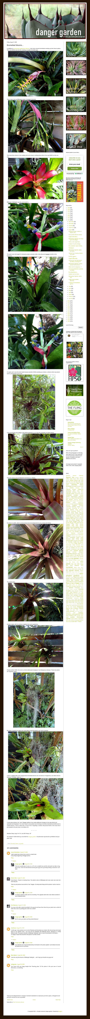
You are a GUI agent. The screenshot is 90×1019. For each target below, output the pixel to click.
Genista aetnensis (70, 530)
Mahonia (68, 552)
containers (69, 495)
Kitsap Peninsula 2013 (77, 544)
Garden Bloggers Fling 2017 (76, 521)
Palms (67, 578)
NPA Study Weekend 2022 (74, 565)
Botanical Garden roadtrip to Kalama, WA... (75, 232)
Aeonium (68, 475)
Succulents (80, 604)
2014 (69, 311)
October (71, 225)
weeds (72, 618)
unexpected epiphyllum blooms (21, 48)
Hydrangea (75, 540)
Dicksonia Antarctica (78, 499)
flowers (16, 843)
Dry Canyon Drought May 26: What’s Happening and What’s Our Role (74, 425)
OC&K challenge (77, 568)
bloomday (74, 484)
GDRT (82, 528)
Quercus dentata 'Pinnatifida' (72, 589)
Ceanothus (68, 492)
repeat (72, 590)
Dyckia (67, 501)
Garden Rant (71, 437)
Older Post (58, 999)
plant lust (81, 583)
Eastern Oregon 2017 (74, 500)
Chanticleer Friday (76, 492)
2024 (69, 211)
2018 (69, 303)
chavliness (13, 928)
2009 (69, 321)
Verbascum (68, 614)
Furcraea (78, 514)
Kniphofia (78, 546)
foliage (72, 512)
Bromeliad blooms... (73, 272)
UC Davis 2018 (74, 609)
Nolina (81, 564)
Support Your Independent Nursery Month (74, 605)
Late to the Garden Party (74, 432)
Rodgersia (81, 590)
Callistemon (80, 489)
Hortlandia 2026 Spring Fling (77, 536)
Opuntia (77, 570)
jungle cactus (77, 543)
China (82, 492)
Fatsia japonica (70, 509)
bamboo (71, 480)
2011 (69, 317)
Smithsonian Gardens (70, 599)
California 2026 (79, 487)
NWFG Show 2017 (78, 567)
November (71, 223)
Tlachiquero (71, 248)
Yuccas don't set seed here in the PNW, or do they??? (75, 261)
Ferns (78, 511)
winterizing (77, 620)
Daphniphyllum (74, 496)
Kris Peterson (14, 905)
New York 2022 (75, 564)
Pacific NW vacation (78, 577)
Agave (68, 477)
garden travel (77, 528)
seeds (81, 596)
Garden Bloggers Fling (77, 515)
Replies (14, 861)
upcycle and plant (70, 611)
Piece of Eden (71, 428)
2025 (69, 209)
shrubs (81, 598)
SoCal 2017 (77, 601)
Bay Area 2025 (79, 481)
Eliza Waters (14, 955)
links (78, 549)
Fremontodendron (69, 514)
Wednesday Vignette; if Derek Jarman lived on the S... (75, 264)
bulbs (67, 487)
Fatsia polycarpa (79, 509)
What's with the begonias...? (75, 267)
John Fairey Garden (70, 543)
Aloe (73, 477)
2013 (69, 313)
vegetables (80, 612)
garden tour (69, 528)
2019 (69, 301)
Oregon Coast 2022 (76, 572)
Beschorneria (73, 483)
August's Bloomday (73, 258)
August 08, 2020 (28, 864)
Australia (81, 478)
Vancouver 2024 (70, 612)
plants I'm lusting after (78, 584)
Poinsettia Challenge (76, 586)
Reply (12, 857)
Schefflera (81, 595)
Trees (67, 609)
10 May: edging (71, 445)
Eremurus (68, 505)
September (71, 227)
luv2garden (13, 964)
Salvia (79, 592)
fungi (75, 514)
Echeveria (81, 500)
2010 (69, 319)
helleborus (73, 534)
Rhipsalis (76, 590)
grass (67, 531)
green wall (71, 531)
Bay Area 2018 (72, 481)
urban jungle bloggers (79, 611)
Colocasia (68, 493)
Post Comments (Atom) (18, 1002)
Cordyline (76, 495)
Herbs (77, 534)
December (71, 221)
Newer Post (10, 999)
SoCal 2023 (77, 602)
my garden (21, 843)
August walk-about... (73, 236)
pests (82, 578)
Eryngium (74, 505)
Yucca (79, 621)
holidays (68, 536)
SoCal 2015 (71, 601)
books (81, 484)
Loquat (70, 550)
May (70, 290)
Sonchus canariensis (73, 603)
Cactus (72, 487)
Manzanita (69, 553)
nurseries (69, 567)
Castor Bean (80, 490)
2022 (69, 215)
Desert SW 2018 (76, 498)
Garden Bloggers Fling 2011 (72, 517)
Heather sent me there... (74, 274)
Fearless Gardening (71, 511)
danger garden (32, 836)
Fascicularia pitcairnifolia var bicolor (74, 508)
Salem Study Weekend (71, 592)
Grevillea (77, 531)
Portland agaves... (73, 256)
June (70, 288)
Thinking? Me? (71, 430)
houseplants (72, 537)
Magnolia (81, 550)
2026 (69, 207)
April (70, 292)
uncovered (81, 609)
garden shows (79, 527)
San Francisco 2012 (76, 593)
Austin (71, 479)
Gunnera (73, 533)
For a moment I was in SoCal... (76, 246)
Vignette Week (80, 615)
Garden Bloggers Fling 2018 (72, 522)
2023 (69, 213)
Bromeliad (13, 843)
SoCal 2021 (71, 602)
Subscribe (74, 168)
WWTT (76, 621)
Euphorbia (68, 506)
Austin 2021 (76, 479)
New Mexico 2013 (74, 562)
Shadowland (76, 598)
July (70, 286)
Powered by (75, 173)
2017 (69, 305)
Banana (76, 480)
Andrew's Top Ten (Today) (74, 244)
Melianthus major (76, 553)
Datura (67, 498)
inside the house (78, 542)
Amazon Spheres (79, 477)
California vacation (71, 489)
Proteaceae (77, 587)
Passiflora (78, 578)
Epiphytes (81, 504)
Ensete (72, 503)
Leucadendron (74, 549)
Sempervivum (69, 598)
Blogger (60, 1011)
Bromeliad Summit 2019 (77, 486)
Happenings (68, 534)
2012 (69, 315)
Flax (82, 511)
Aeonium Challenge (78, 475)
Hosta (67, 537)
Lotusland (75, 550)
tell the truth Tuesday (71, 606)
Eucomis (81, 505)
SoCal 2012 (77, 599)
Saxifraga (75, 595)
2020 (69, 220)
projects (71, 587)
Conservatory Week (79, 493)
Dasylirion (81, 496)
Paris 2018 (72, 578)
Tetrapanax (80, 606)
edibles (74, 502)
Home (34, 999)
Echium (68, 502)
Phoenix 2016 (69, 580)
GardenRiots (71, 422)
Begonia (67, 483)
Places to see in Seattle (72, 583)
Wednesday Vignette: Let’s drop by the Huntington (76, 239)
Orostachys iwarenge (75, 573)
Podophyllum (68, 586)
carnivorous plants (70, 490)
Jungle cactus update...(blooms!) (74, 280)
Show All (81, 447)
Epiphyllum (76, 503)
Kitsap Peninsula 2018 (71, 546)
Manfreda (74, 552)
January (71, 298)
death (70, 498)
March (70, 294)
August (70, 229)
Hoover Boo (14, 878)
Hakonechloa (80, 533)
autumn (67, 480)
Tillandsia (81, 608)
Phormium (77, 580)
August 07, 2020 (24, 852)
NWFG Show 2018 (70, 568)
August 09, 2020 (20, 964)
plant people (68, 584)
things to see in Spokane (72, 608)
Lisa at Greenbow (15, 852)
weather (72, 617)
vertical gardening (76, 614)
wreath (72, 621)
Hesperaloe (80, 534)
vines (67, 617)
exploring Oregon (76, 506)
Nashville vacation (73, 560)
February (71, 296)
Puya (82, 587)
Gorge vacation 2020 (78, 530)
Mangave (81, 552)
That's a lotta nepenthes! (74, 241)
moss (82, 553)
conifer (72, 493)
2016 (69, 307)
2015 (69, 309)
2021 (69, 217)
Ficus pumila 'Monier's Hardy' (75, 234)
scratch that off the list (71, 596)
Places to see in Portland (76, 581)
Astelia (67, 479)
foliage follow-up (79, 512)
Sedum (78, 596)
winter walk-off (71, 620)
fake (82, 506)
